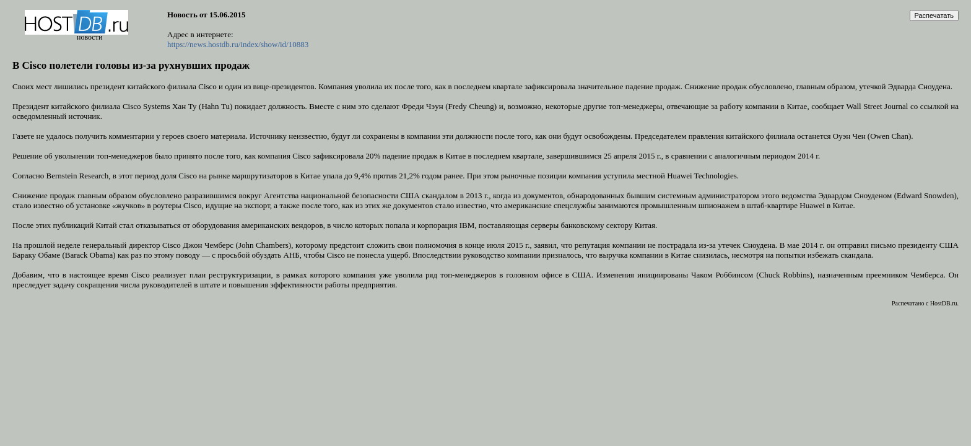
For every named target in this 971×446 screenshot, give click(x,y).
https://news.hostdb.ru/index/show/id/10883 (237, 44)
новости (89, 37)
